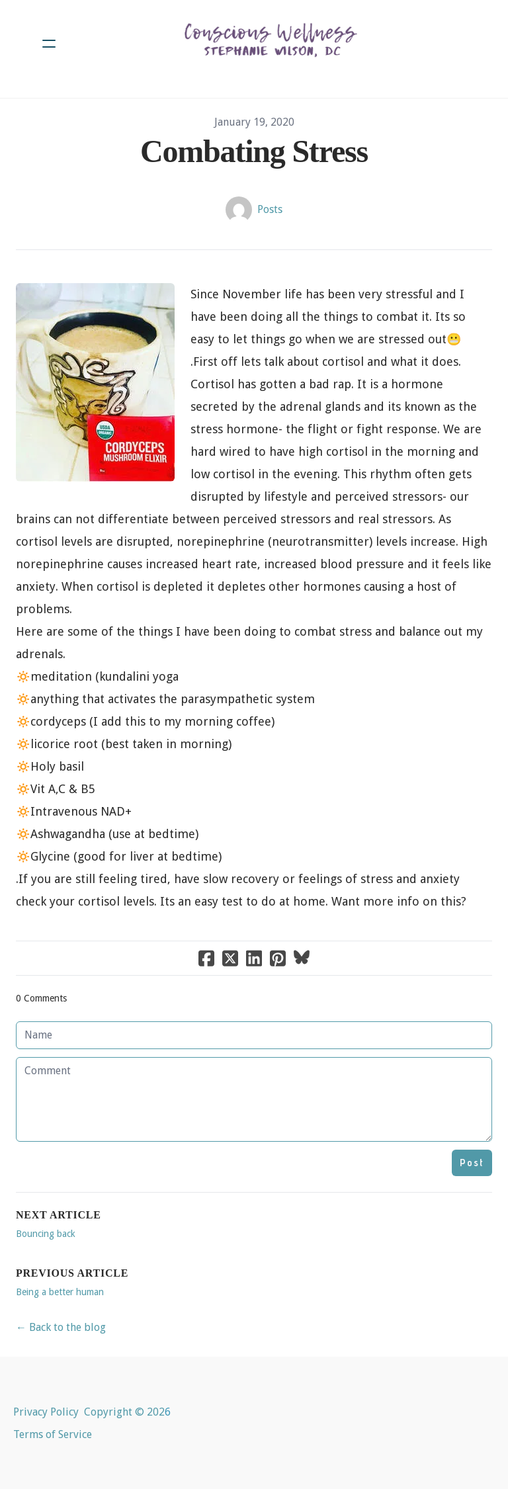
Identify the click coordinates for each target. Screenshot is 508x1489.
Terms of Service (52, 1434)
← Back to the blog (61, 1327)
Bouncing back (45, 1233)
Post (472, 1162)
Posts (269, 209)
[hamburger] (49, 43)
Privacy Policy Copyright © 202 (89, 1412)
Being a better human (60, 1292)
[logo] (271, 44)
